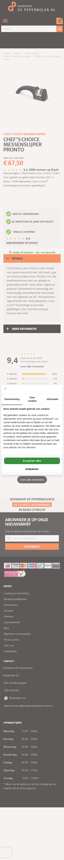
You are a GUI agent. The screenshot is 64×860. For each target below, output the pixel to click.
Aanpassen (31, 469)
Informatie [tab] (52, 399)
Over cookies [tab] (32, 399)
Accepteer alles (32, 460)
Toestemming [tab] (11, 399)
